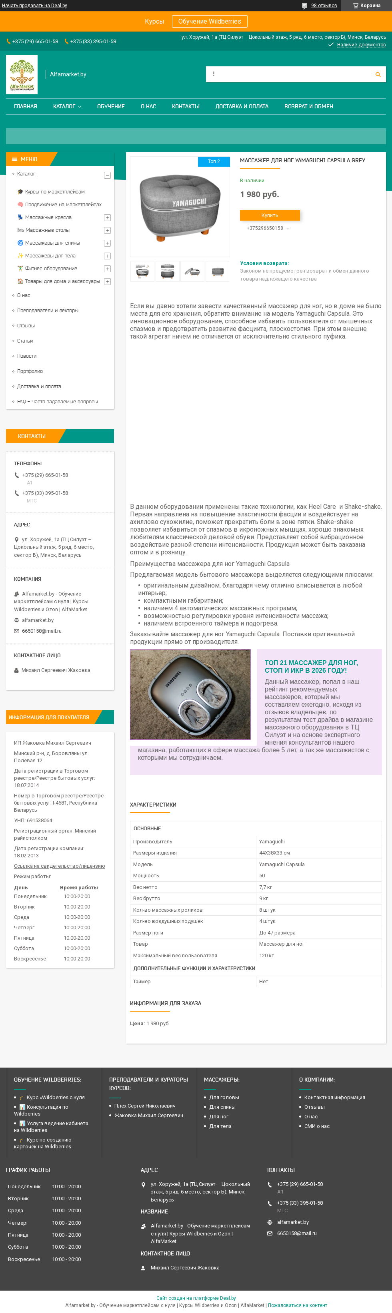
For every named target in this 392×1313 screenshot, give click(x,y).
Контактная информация (334, 1097)
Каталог (64, 106)
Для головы (224, 1097)
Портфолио (30, 371)
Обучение (111, 106)
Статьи (25, 341)
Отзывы (26, 326)
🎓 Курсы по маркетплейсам (51, 192)
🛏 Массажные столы (43, 230)
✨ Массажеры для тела (46, 256)
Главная (25, 106)
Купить (270, 215)
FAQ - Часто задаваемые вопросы (57, 401)
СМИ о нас (317, 1126)
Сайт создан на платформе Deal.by (196, 1298)
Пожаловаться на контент (297, 1305)
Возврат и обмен (308, 106)
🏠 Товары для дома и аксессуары (58, 281)
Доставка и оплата (242, 106)
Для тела (220, 1126)
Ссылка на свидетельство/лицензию (59, 866)
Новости (26, 356)
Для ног (218, 1117)
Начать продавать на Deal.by (34, 5)
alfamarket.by (38, 620)
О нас (148, 106)
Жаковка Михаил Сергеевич (148, 1115)
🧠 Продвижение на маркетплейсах (59, 204)
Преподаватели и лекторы (47, 310)
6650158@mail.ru (42, 631)
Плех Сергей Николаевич (145, 1106)
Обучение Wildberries (209, 21)
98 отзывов (324, 5)
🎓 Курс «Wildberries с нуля (52, 1097)
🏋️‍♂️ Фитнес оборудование (47, 268)
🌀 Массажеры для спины (48, 243)
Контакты (186, 106)
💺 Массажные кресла (44, 217)
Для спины (222, 1107)
